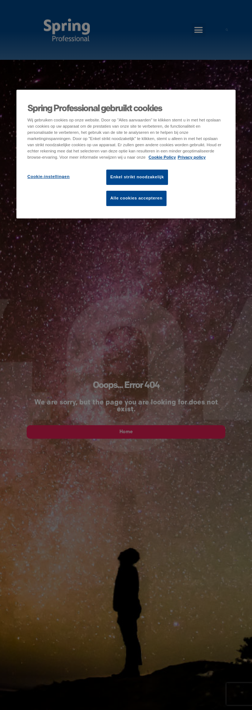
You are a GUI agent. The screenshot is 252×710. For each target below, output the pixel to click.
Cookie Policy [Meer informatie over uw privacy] (162, 157)
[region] (126, 154)
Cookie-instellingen (48, 177)
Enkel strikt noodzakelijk (137, 177)
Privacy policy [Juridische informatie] (191, 157)
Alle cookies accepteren (136, 198)
